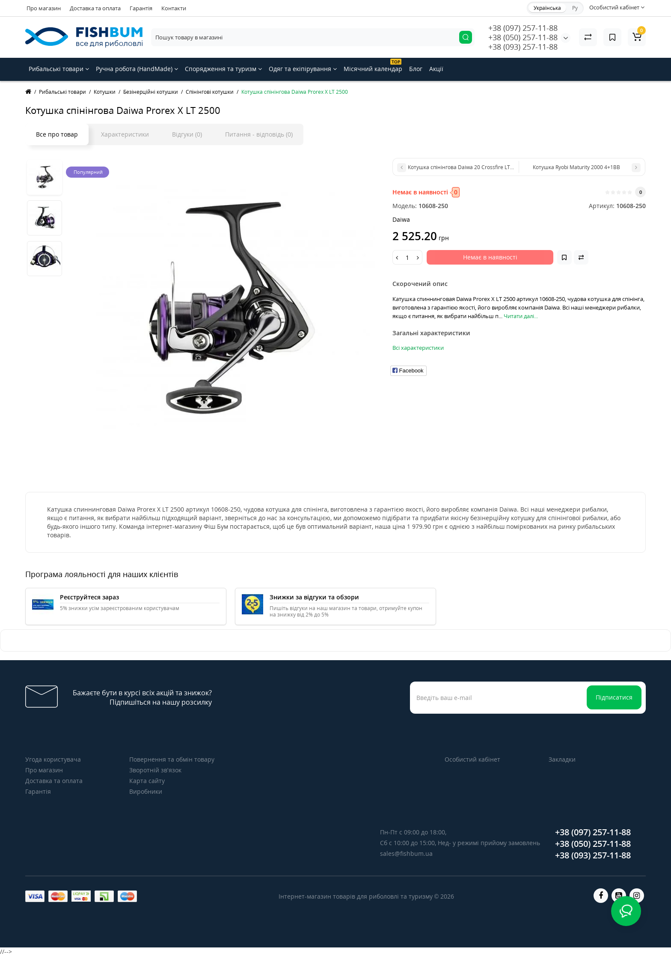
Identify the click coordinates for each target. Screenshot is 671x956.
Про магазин (44, 8)
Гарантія (141, 8)
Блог (415, 69)
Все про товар (57, 134)
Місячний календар (373, 66)
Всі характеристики (418, 347)
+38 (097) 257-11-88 (523, 28)
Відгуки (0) (187, 134)
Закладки (562, 759)
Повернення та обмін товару (171, 759)
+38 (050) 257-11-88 (523, 37)
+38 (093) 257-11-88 (523, 47)
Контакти (173, 8)
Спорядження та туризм (223, 69)
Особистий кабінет (472, 759)
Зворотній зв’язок (155, 770)
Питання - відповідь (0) (259, 134)
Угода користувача (53, 759)
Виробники (145, 791)
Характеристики (125, 134)
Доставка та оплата (95, 8)
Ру (575, 8)
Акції (436, 69)
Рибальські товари (59, 69)
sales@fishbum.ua (406, 853)
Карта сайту (147, 781)
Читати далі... (521, 316)
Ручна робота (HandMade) (137, 69)
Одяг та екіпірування (303, 69)
